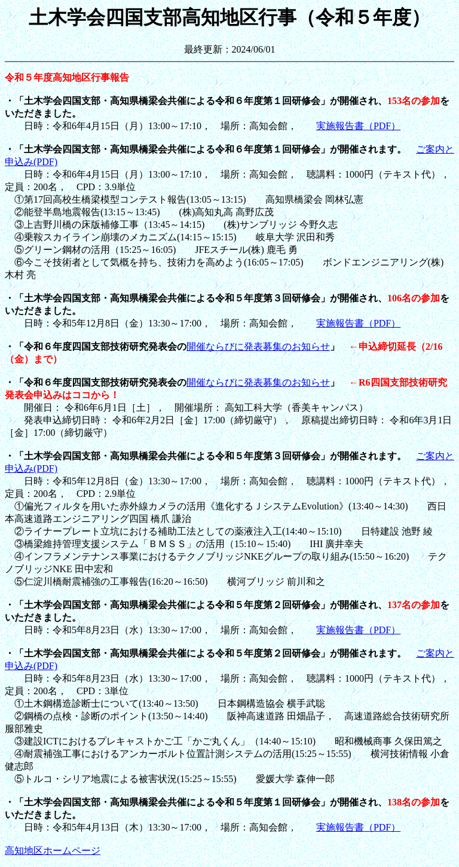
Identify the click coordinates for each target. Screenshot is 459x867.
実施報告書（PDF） (358, 126)
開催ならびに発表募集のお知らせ (258, 346)
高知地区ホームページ (52, 850)
